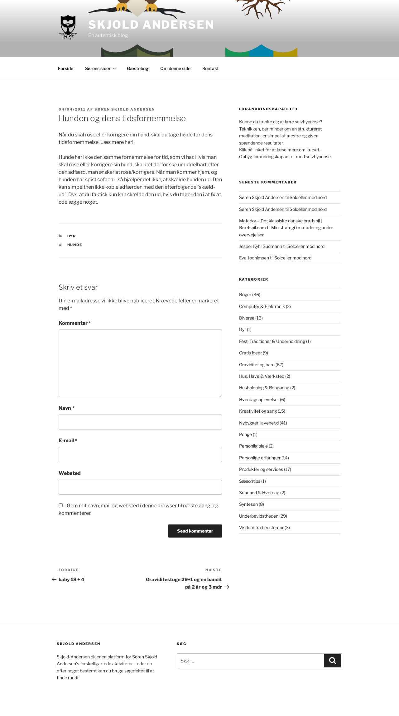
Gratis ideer (250, 352)
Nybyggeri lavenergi (259, 422)
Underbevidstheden (258, 516)
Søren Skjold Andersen (124, 109)
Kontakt (210, 68)
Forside (65, 68)
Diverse (246, 317)
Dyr (71, 236)
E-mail (68, 440)
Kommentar (75, 323)
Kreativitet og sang (258, 411)
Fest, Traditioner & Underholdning (272, 341)
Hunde (75, 245)
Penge (245, 434)
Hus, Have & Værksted (261, 376)
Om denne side (175, 68)
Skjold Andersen (151, 24)
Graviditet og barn (257, 364)
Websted (70, 473)
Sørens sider (101, 68)
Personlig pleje (253, 445)
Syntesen (248, 504)
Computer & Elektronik (262, 306)
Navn (67, 408)
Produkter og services (261, 469)
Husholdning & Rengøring (264, 387)
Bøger (245, 294)
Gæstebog (137, 68)
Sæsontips (249, 481)
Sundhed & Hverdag (259, 492)
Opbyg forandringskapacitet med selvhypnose (285, 156)
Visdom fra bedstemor (261, 527)
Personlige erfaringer (260, 457)
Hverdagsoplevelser (259, 399)
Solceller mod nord (308, 197)
